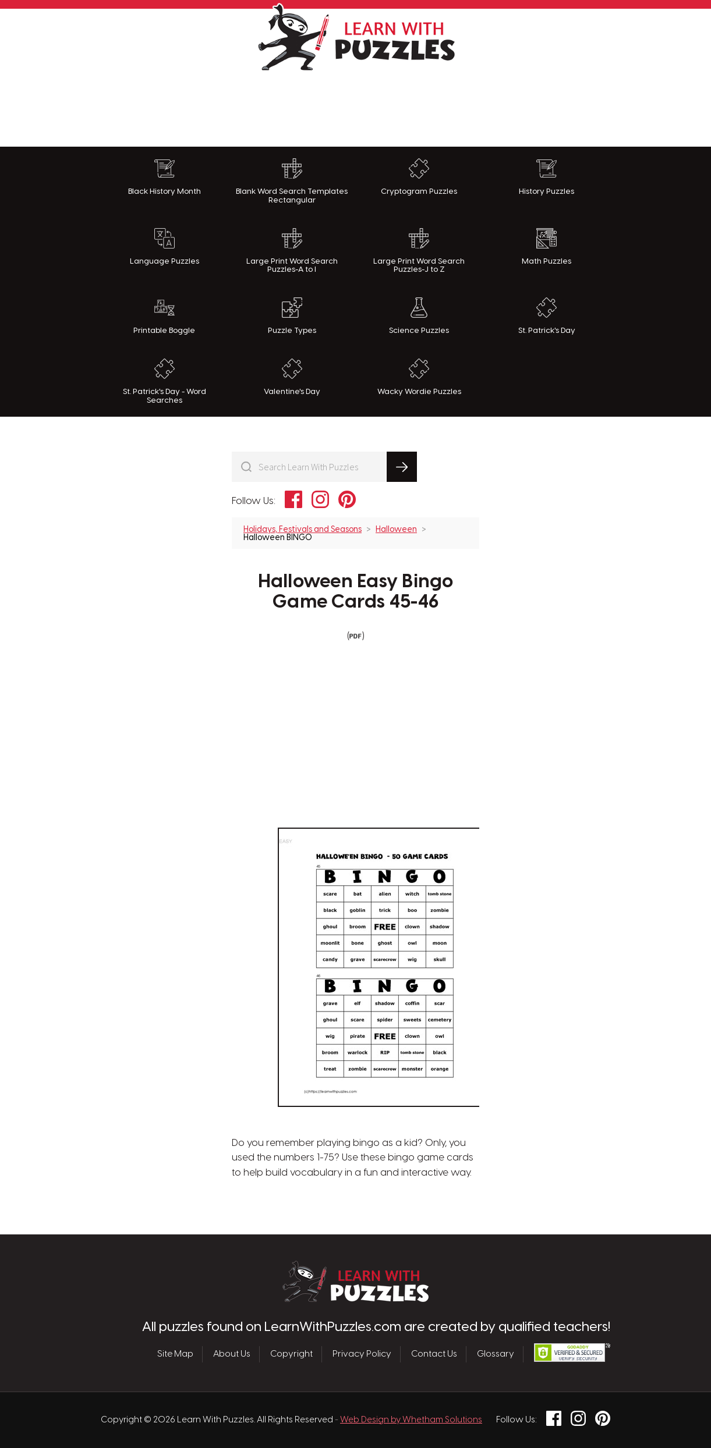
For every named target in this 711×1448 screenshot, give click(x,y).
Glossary (495, 1354)
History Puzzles (546, 177)
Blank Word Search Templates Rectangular (292, 181)
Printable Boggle (164, 316)
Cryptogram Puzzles (419, 177)
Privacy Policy (361, 1354)
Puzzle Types (292, 316)
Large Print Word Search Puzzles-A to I (292, 251)
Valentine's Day (292, 377)
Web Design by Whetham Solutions (411, 1420)
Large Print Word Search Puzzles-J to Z (419, 251)
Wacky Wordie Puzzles (419, 377)
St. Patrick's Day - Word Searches (164, 381)
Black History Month (164, 177)
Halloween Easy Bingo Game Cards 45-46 (356, 592)
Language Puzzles (164, 246)
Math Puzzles (546, 246)
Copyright (291, 1354)
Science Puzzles (419, 316)
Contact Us (434, 1354)
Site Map (175, 1354)
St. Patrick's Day (546, 316)
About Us (231, 1354)
